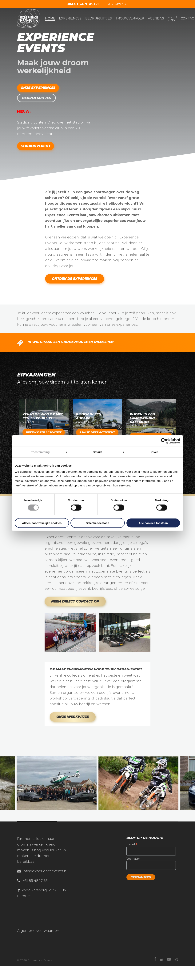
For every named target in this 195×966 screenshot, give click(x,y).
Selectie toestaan (97, 522)
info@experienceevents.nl (44, 871)
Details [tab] (97, 452)
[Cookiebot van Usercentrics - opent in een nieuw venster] (163, 441)
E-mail (131, 844)
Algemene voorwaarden (38, 931)
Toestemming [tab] (40, 452)
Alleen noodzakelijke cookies (42, 522)
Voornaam (133, 858)
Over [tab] (154, 452)
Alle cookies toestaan (153, 522)
